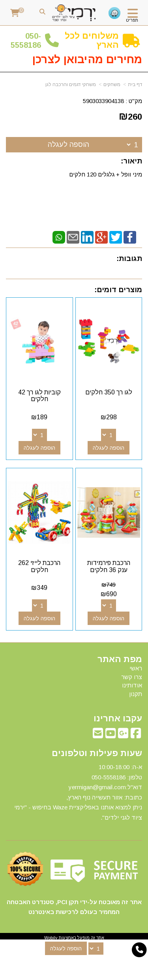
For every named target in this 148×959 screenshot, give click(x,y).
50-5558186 (26, 40)
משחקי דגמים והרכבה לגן (70, 84)
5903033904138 (103, 101)
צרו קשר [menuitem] (131, 677)
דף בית (135, 84)
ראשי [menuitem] (135, 668)
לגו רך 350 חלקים (108, 392)
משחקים (111, 84)
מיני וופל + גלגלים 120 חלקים (104, 174)
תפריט (132, 20)
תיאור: (131, 161)
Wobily (51, 937)
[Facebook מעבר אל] (136, 735)
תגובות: (129, 259)
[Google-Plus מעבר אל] (123, 735)
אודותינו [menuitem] (132, 685)
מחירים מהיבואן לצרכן (87, 59)
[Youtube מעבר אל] (110, 735)
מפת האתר (119, 659)
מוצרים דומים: (118, 290)
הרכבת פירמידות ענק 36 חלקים (108, 566)
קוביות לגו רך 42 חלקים (39, 396)
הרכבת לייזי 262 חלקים (39, 566)
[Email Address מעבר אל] (98, 735)
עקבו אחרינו (118, 718)
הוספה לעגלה (68, 144)
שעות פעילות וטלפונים (97, 753)
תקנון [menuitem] (135, 694)
